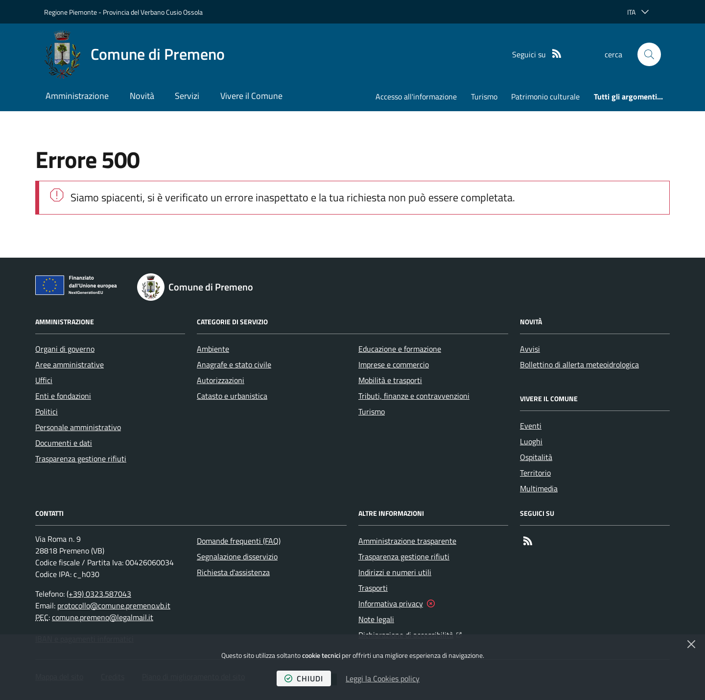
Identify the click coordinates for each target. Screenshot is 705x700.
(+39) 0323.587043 (99, 594)
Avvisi (530, 349)
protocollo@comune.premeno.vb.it (113, 605)
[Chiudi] (691, 644)
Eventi (530, 426)
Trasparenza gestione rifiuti (80, 458)
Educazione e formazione (399, 349)
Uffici (43, 380)
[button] (649, 54)
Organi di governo (64, 349)
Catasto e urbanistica (232, 396)
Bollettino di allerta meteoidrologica (579, 364)
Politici (46, 411)
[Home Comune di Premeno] (134, 54)
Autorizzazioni (220, 380)
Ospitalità (536, 457)
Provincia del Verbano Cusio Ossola (153, 12)
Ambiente (213, 349)
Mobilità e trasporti (390, 380)
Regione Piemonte (70, 12)
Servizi (187, 95)
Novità (142, 95)
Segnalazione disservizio (237, 556)
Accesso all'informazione (416, 96)
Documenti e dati (63, 443)
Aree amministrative (69, 364)
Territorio (535, 473)
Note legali (376, 619)
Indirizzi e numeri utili (394, 572)
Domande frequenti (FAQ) (239, 541)
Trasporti (373, 588)
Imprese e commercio (393, 364)
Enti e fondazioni (63, 396)
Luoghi (531, 441)
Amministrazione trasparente (407, 541)
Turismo (484, 96)
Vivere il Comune (251, 95)
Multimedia (539, 488)
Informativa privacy (390, 603)
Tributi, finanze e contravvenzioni (414, 396)
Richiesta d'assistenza (233, 572)
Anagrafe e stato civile (234, 364)
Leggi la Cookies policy (383, 678)
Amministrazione (77, 95)
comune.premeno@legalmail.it (102, 617)
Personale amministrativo (78, 427)
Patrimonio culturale (545, 96)
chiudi (303, 678)
